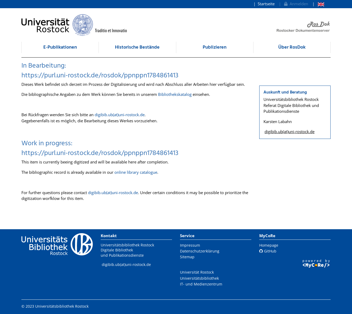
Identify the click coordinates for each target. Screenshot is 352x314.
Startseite (266, 3)
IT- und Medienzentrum (201, 284)
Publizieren (214, 47)
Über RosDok (291, 47)
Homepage (268, 245)
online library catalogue (135, 172)
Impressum (190, 245)
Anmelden (295, 3)
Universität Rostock (197, 272)
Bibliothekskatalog (175, 94)
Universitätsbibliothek (199, 278)
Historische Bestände (137, 47)
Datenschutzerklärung (199, 251)
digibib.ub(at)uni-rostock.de (120, 114)
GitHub (267, 251)
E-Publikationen (60, 47)
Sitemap (187, 256)
